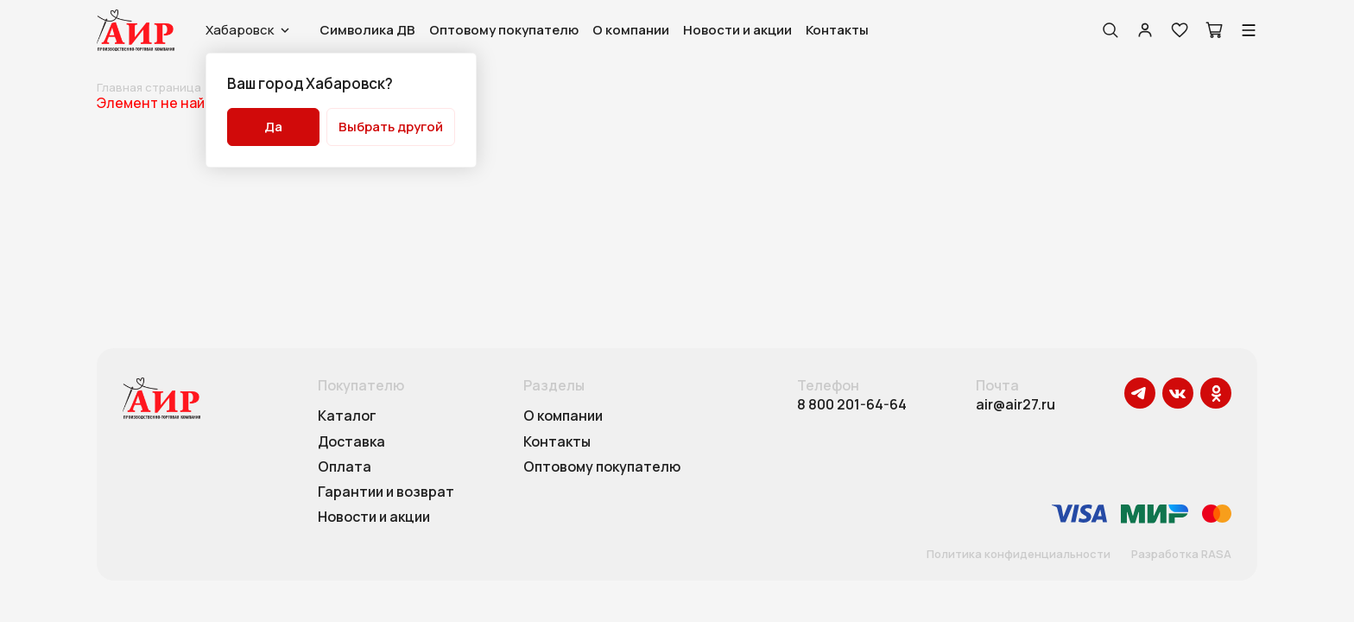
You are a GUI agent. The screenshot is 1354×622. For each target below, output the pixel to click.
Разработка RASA (1181, 555)
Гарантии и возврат (386, 492)
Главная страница (149, 87)
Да (273, 126)
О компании (630, 30)
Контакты (837, 30)
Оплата (344, 467)
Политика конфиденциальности (1018, 555)
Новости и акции (737, 30)
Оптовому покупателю (504, 30)
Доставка (351, 442)
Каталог (347, 416)
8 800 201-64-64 (852, 405)
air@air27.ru (1015, 405)
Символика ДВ (367, 30)
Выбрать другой (390, 126)
